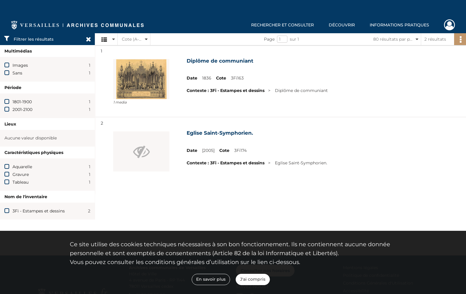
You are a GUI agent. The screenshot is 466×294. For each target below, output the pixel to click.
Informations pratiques (399, 25)
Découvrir (342, 25)
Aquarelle (22, 166)
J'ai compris (252, 279)
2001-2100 (22, 109)
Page (269, 39)
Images (20, 65)
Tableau (20, 182)
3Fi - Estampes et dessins (38, 211)
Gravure (20, 174)
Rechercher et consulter (282, 25)
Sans (17, 73)
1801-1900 (22, 101)
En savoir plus (211, 279)
